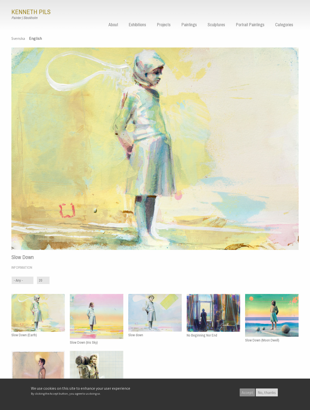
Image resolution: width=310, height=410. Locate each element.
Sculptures (216, 25)
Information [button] (21, 267)
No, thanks (267, 392)
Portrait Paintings (250, 25)
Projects (164, 25)
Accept (247, 392)
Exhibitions (137, 25)
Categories (284, 25)
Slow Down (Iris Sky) (84, 342)
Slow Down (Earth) (24, 335)
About (113, 25)
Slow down (135, 335)
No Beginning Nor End (202, 335)
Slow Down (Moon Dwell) (262, 340)
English (35, 38)
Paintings (189, 25)
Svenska (18, 38)
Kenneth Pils (31, 12)
